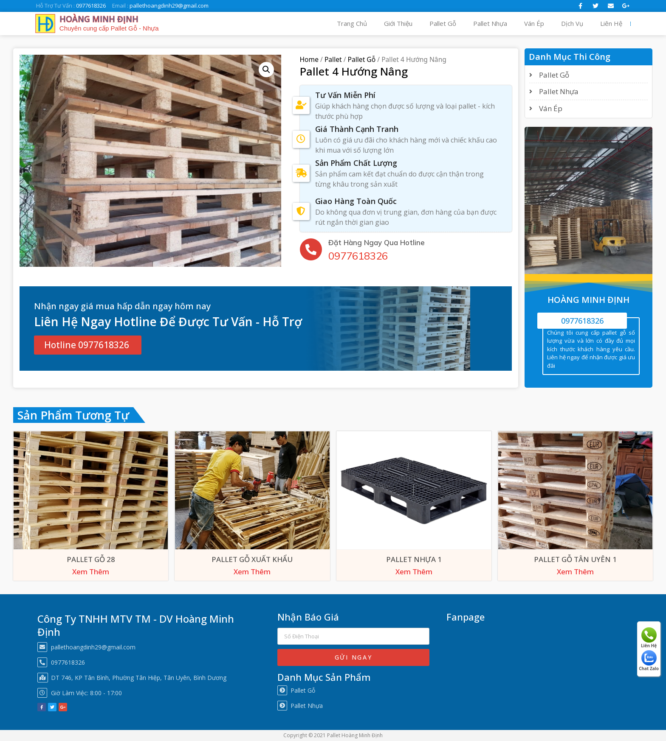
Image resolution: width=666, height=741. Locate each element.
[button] (87, 345)
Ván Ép (534, 23)
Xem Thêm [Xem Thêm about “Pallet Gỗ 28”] (90, 571)
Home (309, 59)
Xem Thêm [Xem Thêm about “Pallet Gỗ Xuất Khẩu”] (252, 571)
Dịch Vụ (572, 23)
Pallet (333, 59)
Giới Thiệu (398, 23)
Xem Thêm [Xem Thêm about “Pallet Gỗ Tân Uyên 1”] (575, 571)
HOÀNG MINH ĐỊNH (98, 19)
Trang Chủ (352, 23)
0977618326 (358, 255)
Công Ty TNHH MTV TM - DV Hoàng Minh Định (135, 625)
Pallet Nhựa (490, 23)
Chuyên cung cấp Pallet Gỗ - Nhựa (109, 28)
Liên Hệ (611, 23)
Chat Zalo (649, 660)
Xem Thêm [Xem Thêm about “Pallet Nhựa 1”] (413, 571)
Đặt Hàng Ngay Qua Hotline (376, 242)
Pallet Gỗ (442, 23)
